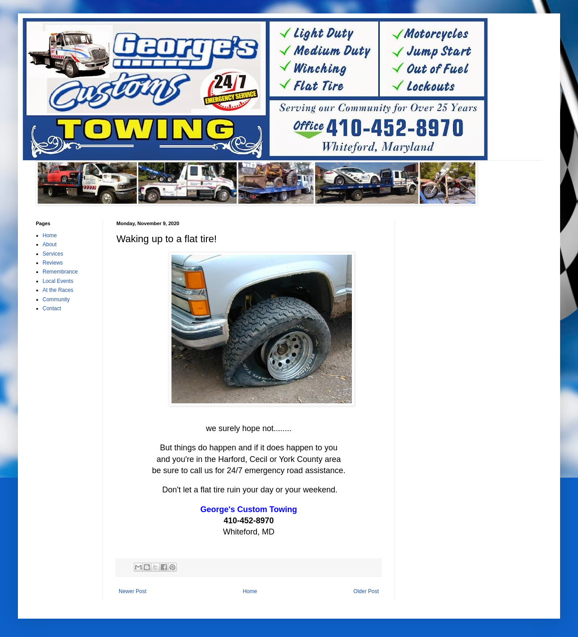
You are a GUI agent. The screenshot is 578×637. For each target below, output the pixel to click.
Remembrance (60, 272)
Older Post (366, 591)
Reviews (53, 263)
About (49, 244)
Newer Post (132, 591)
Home (250, 591)
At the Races (58, 290)
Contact (52, 308)
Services (53, 254)
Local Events (58, 281)
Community (56, 299)
